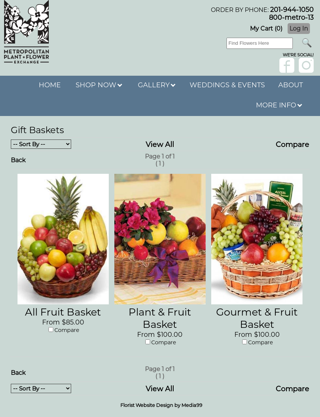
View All (160, 144)
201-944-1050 (292, 9)
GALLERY (156, 85)
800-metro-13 (291, 17)
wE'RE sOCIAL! (298, 54)
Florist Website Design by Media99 (161, 405)
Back (18, 160)
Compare (292, 144)
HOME (50, 85)
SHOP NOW (99, 85)
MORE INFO (279, 105)
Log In (298, 28)
